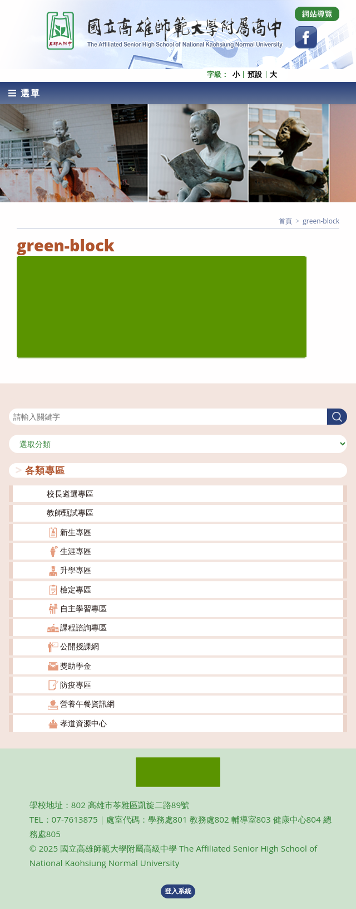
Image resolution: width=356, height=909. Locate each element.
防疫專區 (75, 684)
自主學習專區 (83, 608)
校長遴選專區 (70, 493)
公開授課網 (79, 646)
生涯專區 (75, 551)
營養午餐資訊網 (87, 703)
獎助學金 (75, 665)
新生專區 (75, 532)
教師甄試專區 (70, 512)
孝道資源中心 (83, 723)
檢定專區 (75, 589)
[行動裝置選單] (24, 93)
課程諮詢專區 (83, 627)
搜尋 (16, 401)
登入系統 (178, 891)
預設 (255, 74)
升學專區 (75, 570)
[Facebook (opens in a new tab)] (306, 37)
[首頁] (285, 221)
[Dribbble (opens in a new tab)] (317, 14)
